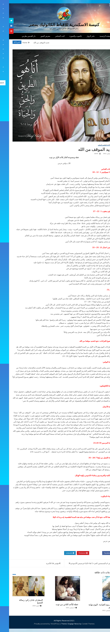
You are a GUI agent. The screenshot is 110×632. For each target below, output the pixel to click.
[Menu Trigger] (101, 5)
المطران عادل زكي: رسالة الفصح (22, 601)
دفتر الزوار (82, 36)
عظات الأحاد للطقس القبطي (97, 145)
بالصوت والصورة (66, 36)
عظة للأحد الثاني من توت (58, 604)
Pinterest (73, 553)
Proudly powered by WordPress (38, 624)
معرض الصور (36, 36)
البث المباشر (51, 36)
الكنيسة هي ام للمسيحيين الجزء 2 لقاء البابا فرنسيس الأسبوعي (84, 563)
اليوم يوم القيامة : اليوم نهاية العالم (92, 606)
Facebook (99, 553)
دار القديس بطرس (19, 36)
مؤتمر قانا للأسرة (43, 563)
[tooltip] (2, 20)
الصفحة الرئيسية (97, 36)
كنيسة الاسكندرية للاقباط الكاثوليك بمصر (55, 24)
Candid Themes (79, 624)
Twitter (86, 553)
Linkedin (61, 553)
